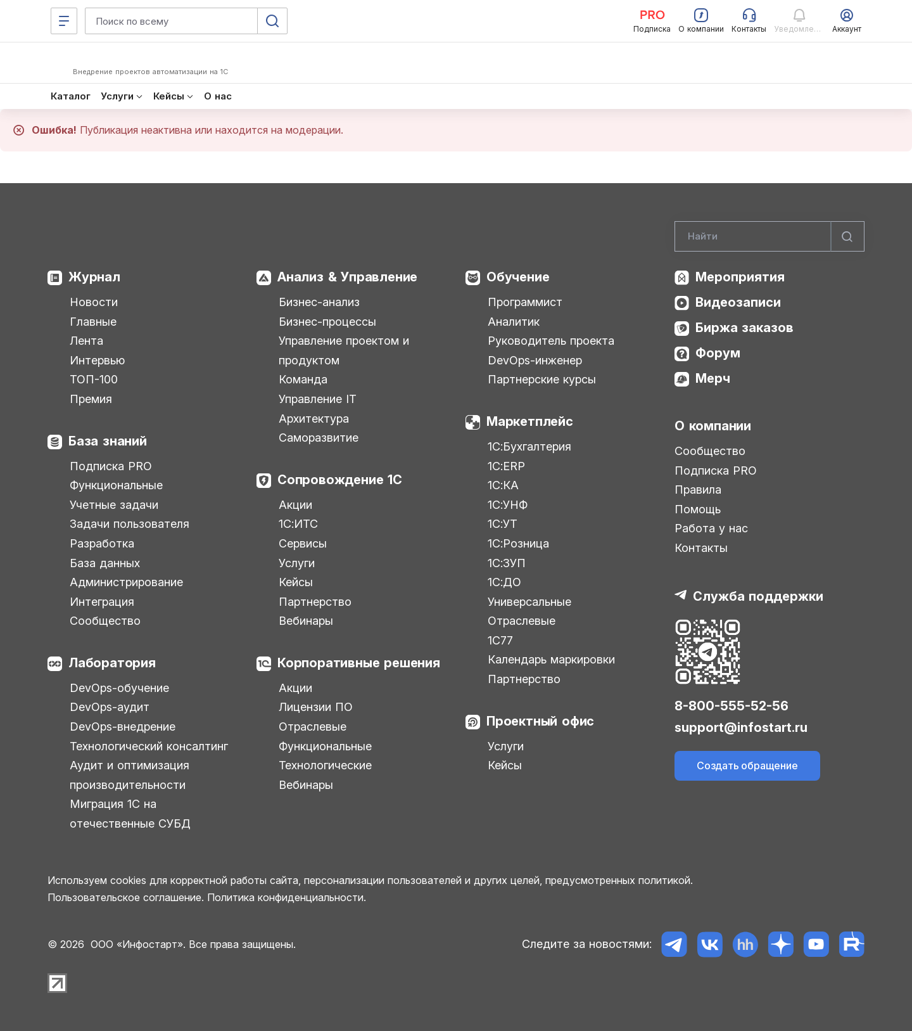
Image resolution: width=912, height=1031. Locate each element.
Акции (295, 504)
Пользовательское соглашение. (126, 897)
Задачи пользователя (129, 523)
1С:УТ (502, 523)
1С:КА (503, 485)
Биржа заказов (744, 327)
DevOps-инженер (535, 360)
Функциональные (116, 485)
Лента (86, 340)
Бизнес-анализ (319, 302)
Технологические (325, 765)
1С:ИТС (298, 523)
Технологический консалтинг (149, 746)
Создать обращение (747, 765)
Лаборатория (112, 662)
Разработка (102, 543)
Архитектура (314, 418)
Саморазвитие (318, 437)
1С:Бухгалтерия (529, 446)
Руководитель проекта (551, 340)
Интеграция (102, 601)
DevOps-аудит (109, 707)
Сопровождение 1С (339, 479)
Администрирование (126, 582)
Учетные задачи (114, 504)
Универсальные (529, 601)
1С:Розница (518, 543)
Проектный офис (540, 721)
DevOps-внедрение (122, 726)
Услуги (297, 563)
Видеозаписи (738, 302)
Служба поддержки (758, 596)
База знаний (107, 441)
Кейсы (296, 582)
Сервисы (303, 543)
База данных (105, 563)
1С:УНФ (508, 504)
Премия (91, 399)
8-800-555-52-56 (731, 706)
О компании (712, 425)
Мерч (712, 378)
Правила (697, 489)
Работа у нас (711, 528)
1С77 (500, 640)
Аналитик (514, 321)
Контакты (701, 547)
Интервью (97, 360)
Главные (93, 321)
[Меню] (64, 21)
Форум (717, 353)
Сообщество (105, 620)
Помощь (697, 509)
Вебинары (306, 620)
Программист (525, 302)
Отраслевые (312, 726)
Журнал (94, 277)
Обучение (517, 277)
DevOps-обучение (119, 688)
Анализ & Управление (347, 277)
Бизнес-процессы (327, 321)
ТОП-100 (94, 379)
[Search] (769, 236)
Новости (94, 302)
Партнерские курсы (542, 379)
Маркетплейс (529, 421)
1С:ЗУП (507, 563)
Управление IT (318, 399)
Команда (303, 379)
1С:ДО (504, 582)
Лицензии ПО (316, 707)
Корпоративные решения (358, 662)
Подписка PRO (111, 466)
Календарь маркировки (551, 659)
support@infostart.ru (741, 727)
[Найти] (847, 236)
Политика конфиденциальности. (286, 897)
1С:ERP (506, 466)
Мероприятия (740, 277)
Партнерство (315, 601)
